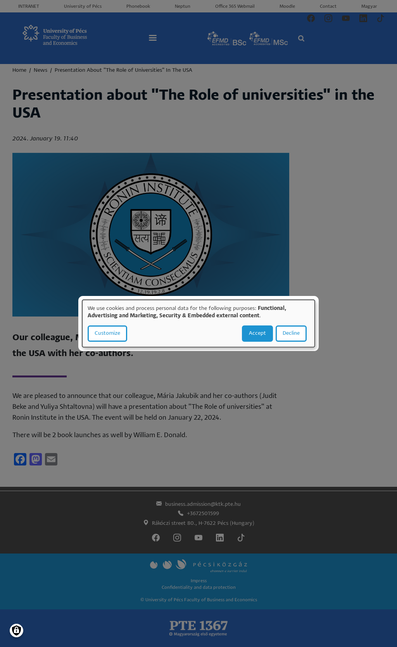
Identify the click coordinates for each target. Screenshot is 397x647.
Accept (257, 333)
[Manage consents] (16, 630)
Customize (107, 333)
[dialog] (198, 323)
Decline (291, 333)
